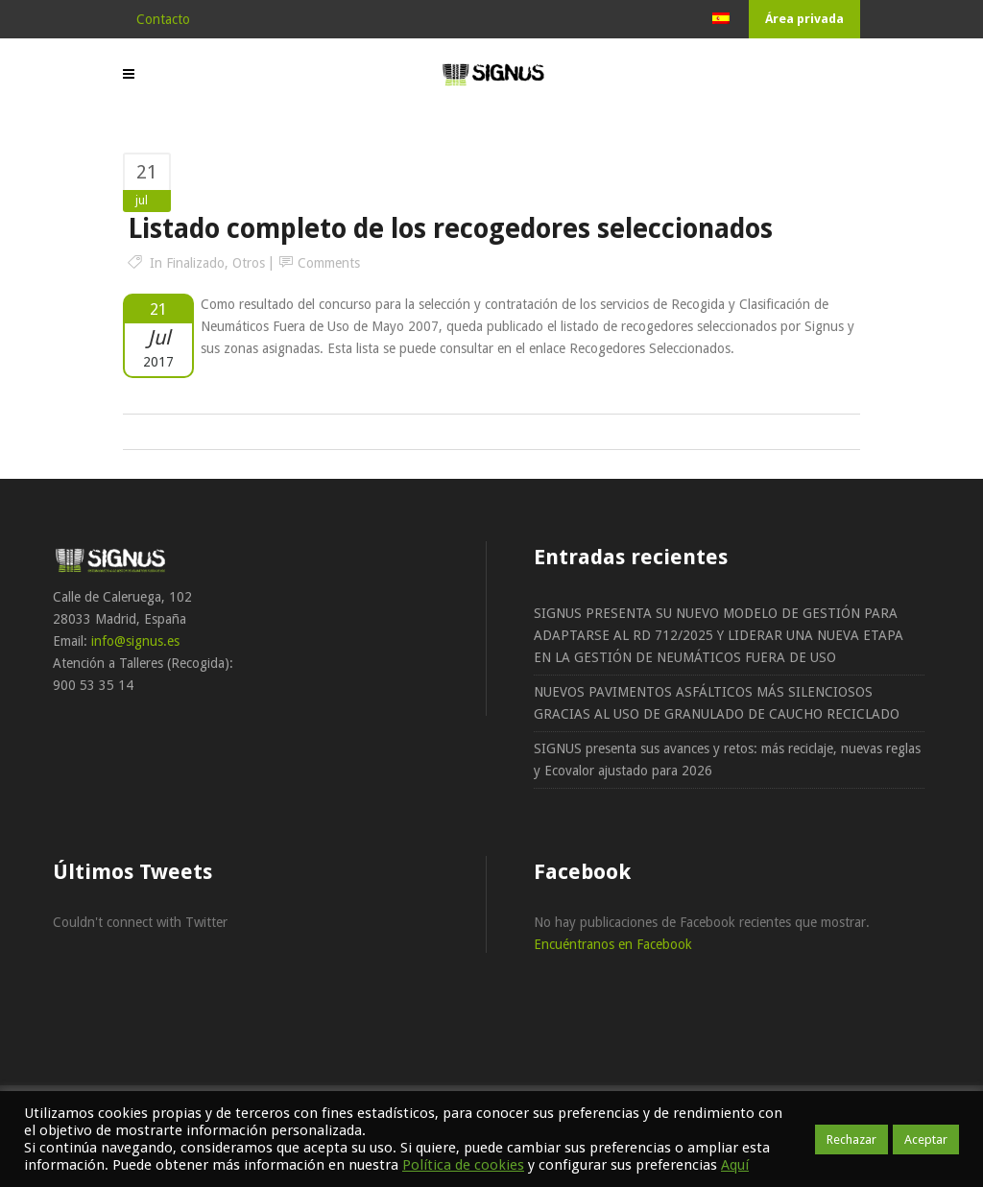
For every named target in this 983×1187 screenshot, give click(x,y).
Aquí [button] (735, 1165)
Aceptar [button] (925, 1139)
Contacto (163, 19)
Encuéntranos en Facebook (613, 944)
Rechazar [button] (851, 1139)
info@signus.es (135, 641)
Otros (248, 263)
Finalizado (195, 263)
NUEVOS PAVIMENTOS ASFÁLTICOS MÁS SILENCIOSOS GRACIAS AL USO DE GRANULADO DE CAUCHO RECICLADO (716, 703)
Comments (329, 263)
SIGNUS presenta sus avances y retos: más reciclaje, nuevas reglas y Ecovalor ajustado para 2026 (727, 759)
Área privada (804, 19)
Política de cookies (463, 1165)
